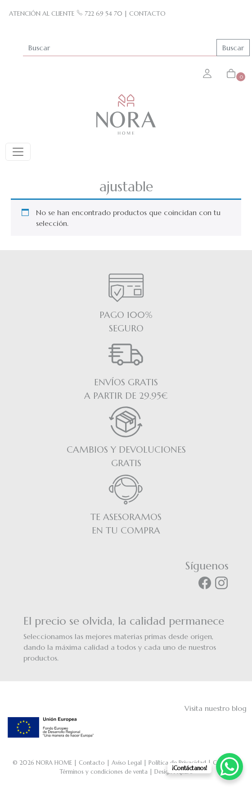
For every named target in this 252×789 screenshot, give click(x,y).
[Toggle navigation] (18, 152)
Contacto (92, 763)
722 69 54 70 (99, 13)
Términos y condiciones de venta (104, 772)
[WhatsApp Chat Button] (229, 766)
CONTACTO (147, 13)
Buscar (233, 47)
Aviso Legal (127, 763)
